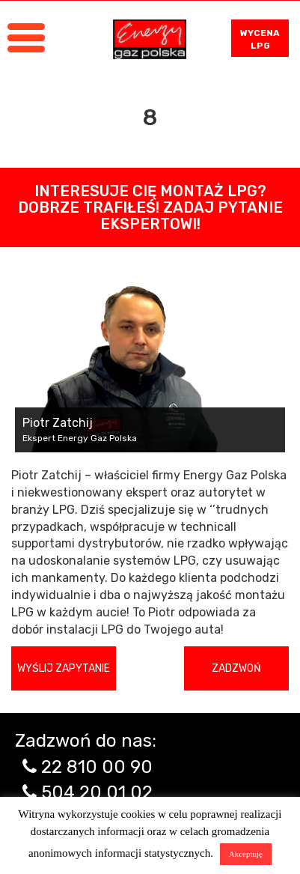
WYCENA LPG (260, 39)
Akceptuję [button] (246, 853)
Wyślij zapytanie (63, 668)
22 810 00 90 (97, 766)
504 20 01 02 (97, 792)
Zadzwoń (236, 668)
